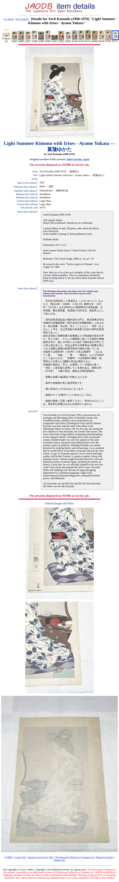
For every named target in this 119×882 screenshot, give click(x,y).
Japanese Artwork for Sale (40, 857)
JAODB (8, 857)
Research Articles (104, 857)
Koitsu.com (59, 860)
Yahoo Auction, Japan (77, 159)
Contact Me (20, 857)
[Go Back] (9, 19)
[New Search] (22, 19)
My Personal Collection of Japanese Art (74, 857)
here (51, 280)
